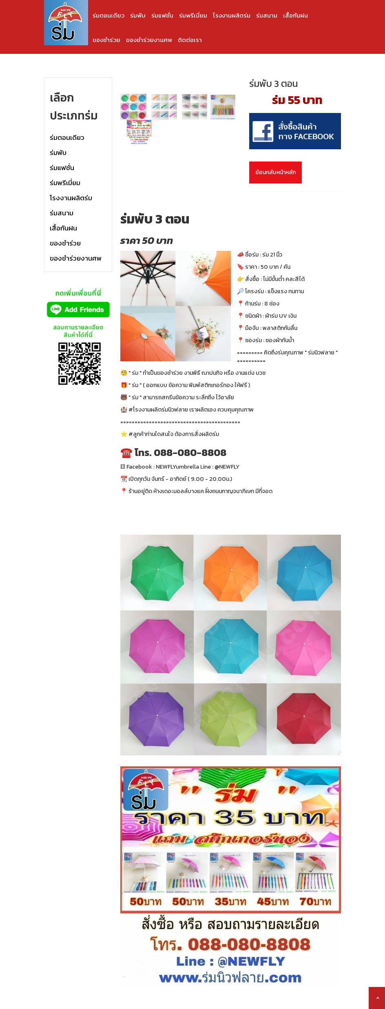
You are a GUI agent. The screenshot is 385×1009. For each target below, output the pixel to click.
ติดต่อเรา (190, 39)
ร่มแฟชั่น (162, 15)
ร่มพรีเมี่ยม (193, 15)
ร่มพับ (138, 15)
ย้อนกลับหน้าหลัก (275, 172)
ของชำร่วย (106, 39)
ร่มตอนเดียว (108, 15)
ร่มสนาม (266, 15)
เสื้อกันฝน (295, 15)
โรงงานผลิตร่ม (231, 15)
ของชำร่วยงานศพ (149, 39)
